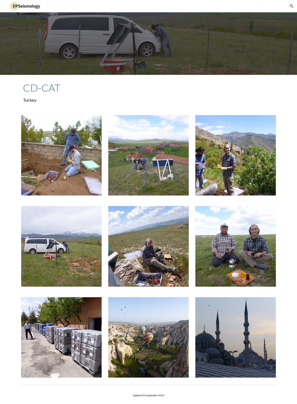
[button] (291, 6)
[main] (148, 92)
